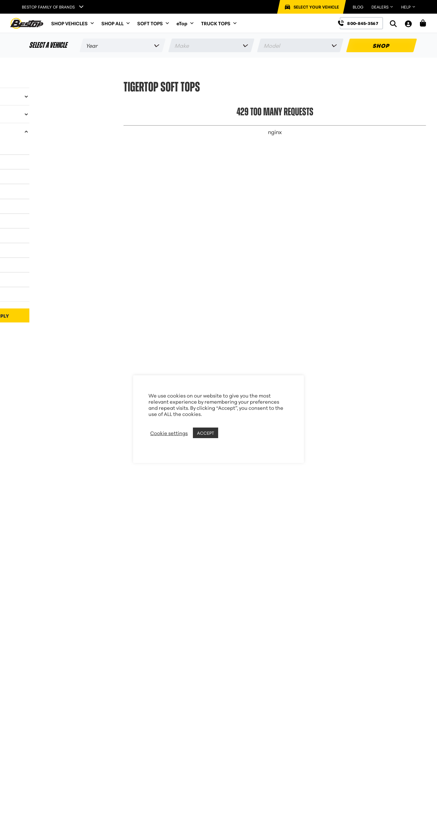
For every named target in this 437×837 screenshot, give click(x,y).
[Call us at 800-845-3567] (361, 23)
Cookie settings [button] (169, 433)
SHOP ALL (115, 23)
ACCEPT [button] (205, 433)
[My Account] (408, 23)
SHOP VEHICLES (73, 23)
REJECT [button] (228, 433)
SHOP (381, 45)
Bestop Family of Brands (48, 7)
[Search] (393, 23)
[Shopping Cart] (423, 23)
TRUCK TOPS (219, 23)
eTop (185, 23)
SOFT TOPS (153, 23)
